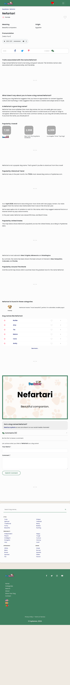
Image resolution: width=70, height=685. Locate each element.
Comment (6, 557)
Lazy (5, 644)
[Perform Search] (65, 611)
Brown (6, 654)
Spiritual (6, 623)
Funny (6, 627)
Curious (38, 640)
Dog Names (5, 9)
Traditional (7, 625)
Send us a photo (10, 529)
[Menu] (63, 3)
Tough (38, 638)
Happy (38, 635)
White (6, 650)
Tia (14, 431)
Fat (5, 658)
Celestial (39, 623)
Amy (14, 427)
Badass (38, 627)
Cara (15, 441)
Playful (6, 638)
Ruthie (15, 422)
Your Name (6, 549)
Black (6, 652)
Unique (38, 621)
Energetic (7, 642)
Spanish (38, 654)
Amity (15, 445)
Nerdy (38, 625)
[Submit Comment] (11, 575)
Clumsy (38, 642)
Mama (15, 436)
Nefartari (12, 9)
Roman (38, 652)
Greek (38, 650)
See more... (35, 450)
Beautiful (7, 630)
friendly (10, 410)
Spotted (6, 656)
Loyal (37, 644)
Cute (5, 621)
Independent (8, 635)
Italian (38, 656)
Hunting (38, 630)
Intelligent (7, 640)
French (38, 658)
